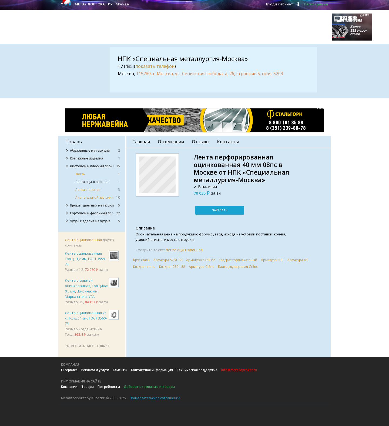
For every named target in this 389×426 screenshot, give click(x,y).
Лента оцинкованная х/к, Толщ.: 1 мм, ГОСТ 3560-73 (86, 318)
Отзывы (200, 142)
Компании (69, 386)
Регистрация (316, 4)
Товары (87, 386)
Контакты (228, 142)
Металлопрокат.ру (93, 4)
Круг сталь (141, 260)
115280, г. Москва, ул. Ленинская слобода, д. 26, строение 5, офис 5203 (209, 73)
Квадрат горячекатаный (238, 260)
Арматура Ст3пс (201, 266)
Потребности (109, 386)
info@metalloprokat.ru (239, 370)
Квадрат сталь (144, 266)
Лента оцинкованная (83, 239)
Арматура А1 (297, 260)
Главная (141, 142)
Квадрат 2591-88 (172, 266)
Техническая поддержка (197, 370)
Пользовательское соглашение (155, 398)
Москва (122, 4)
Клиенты (120, 370)
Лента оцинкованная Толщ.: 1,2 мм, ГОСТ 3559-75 (85, 259)
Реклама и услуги (95, 370)
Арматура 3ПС (272, 260)
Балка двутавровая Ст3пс (238, 266)
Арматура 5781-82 (200, 260)
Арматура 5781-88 (167, 260)
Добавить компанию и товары (149, 386)
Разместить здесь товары (87, 346)
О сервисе (69, 370)
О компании (171, 142)
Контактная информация (152, 370)
